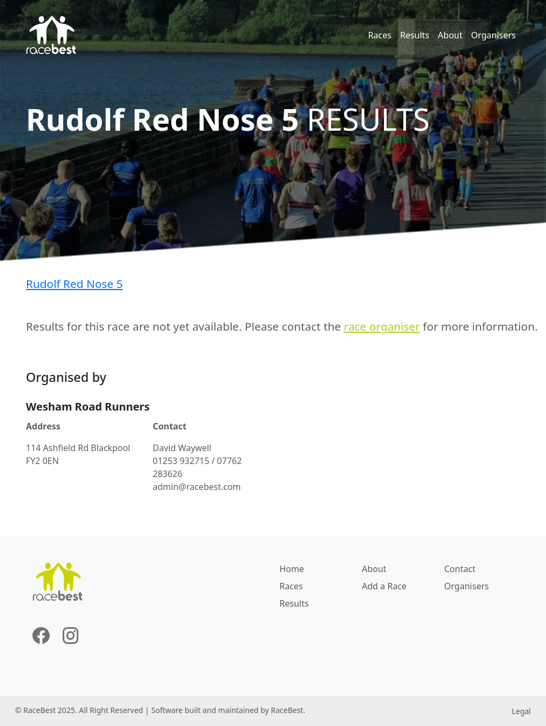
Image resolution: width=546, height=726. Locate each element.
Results (414, 35)
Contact (459, 569)
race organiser (382, 326)
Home (292, 569)
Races (379, 35)
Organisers (493, 35)
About (450, 35)
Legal (521, 711)
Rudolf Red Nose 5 (74, 283)
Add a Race (384, 586)
